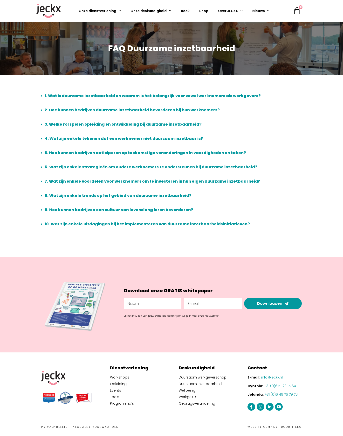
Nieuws (260, 10)
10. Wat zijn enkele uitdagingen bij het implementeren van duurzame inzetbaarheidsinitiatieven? (147, 224)
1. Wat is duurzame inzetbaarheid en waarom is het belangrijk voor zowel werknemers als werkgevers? (153, 96)
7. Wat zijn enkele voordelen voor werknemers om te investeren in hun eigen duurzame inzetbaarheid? (152, 181)
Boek (185, 10)
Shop (203, 10)
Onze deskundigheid (150, 10)
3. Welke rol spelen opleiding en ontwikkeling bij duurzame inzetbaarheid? (123, 124)
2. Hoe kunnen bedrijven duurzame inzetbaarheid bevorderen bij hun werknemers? (132, 110)
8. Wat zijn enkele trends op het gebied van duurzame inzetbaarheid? (118, 195)
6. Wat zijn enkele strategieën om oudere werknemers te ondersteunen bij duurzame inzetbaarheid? (151, 167)
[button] (171, 95)
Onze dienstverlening (100, 10)
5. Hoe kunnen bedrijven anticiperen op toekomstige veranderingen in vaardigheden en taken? (145, 153)
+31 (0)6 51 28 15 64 (280, 386)
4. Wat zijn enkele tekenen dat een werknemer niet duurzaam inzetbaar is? (124, 138)
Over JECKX (230, 10)
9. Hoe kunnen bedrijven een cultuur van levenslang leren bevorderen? (119, 210)
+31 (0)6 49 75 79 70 (281, 394)
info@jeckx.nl (272, 377)
